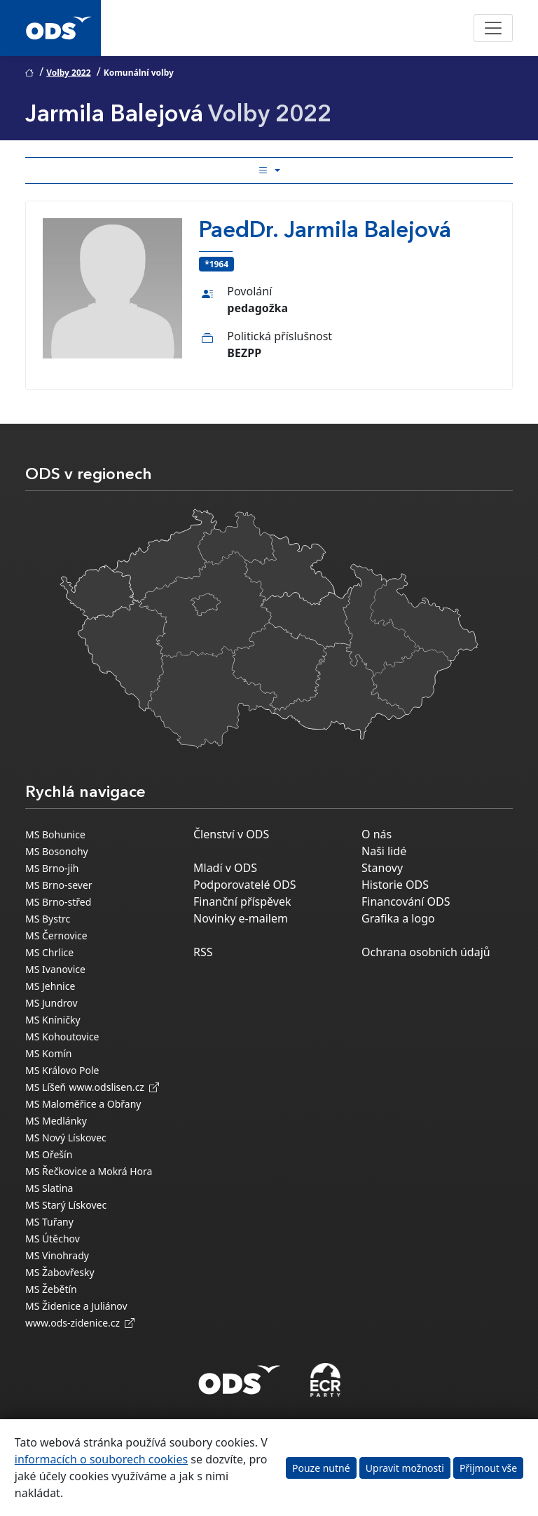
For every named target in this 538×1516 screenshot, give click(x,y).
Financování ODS (405, 901)
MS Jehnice (50, 986)
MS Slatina (49, 1188)
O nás (376, 834)
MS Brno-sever (58, 885)
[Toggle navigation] (493, 28)
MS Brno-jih (51, 868)
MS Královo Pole (62, 1070)
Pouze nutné (321, 1468)
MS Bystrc (47, 918)
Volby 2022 (68, 73)
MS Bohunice (55, 834)
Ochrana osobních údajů (425, 952)
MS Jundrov (51, 1002)
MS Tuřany (49, 1221)
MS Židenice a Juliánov (76, 1306)
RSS (203, 952)
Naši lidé (383, 851)
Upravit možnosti (405, 1468)
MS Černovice (56, 935)
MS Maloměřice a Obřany (83, 1104)
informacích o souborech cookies (101, 1459)
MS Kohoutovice (62, 1036)
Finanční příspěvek (242, 901)
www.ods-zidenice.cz (79, 1322)
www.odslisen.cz (114, 1087)
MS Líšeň (45, 1087)
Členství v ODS (231, 834)
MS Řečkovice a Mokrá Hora (88, 1171)
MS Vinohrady (57, 1255)
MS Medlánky (56, 1120)
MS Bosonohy (56, 851)
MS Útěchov (52, 1238)
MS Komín (48, 1053)
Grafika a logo (398, 918)
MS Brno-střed (58, 901)
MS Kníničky (53, 1019)
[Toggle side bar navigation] (269, 170)
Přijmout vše (488, 1468)
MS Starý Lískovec (65, 1205)
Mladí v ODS (225, 868)
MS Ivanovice (55, 969)
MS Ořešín (48, 1154)
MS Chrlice (49, 952)
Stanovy (382, 868)
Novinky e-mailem (240, 918)
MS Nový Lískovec (65, 1137)
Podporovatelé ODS (244, 884)
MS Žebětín (51, 1289)
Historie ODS (395, 884)
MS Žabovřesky (60, 1272)
